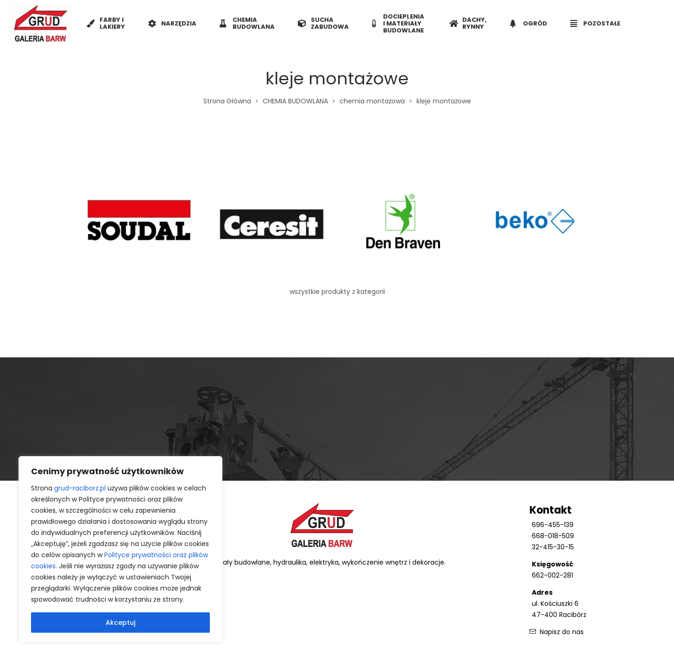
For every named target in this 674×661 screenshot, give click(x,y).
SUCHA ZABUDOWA (323, 23)
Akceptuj (120, 622)
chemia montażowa (372, 101)
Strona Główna (227, 101)
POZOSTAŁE (595, 23)
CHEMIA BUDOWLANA (247, 23)
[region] (120, 549)
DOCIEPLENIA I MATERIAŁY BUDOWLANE (398, 23)
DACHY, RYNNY (468, 23)
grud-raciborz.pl (80, 488)
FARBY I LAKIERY (106, 23)
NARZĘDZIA (172, 23)
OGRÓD (528, 23)
